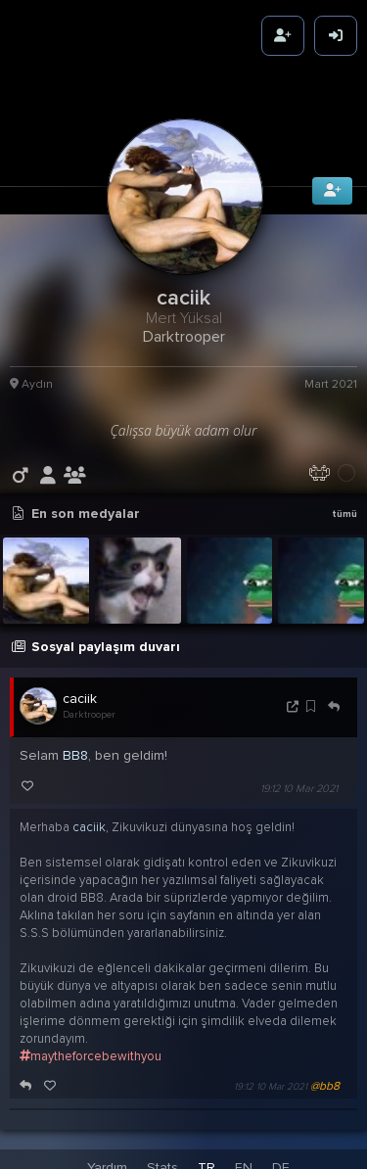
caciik (80, 692)
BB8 (75, 749)
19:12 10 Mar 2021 (299, 782)
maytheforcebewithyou (90, 1050)
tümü (344, 508)
